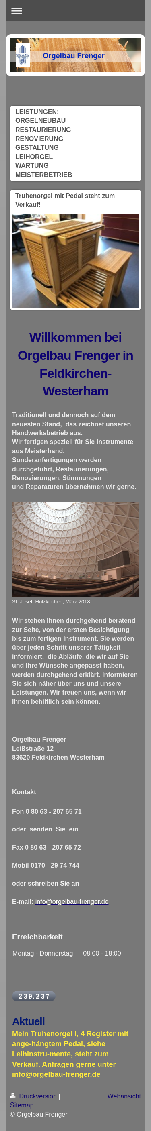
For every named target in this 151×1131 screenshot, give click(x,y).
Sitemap (22, 1105)
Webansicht (124, 1096)
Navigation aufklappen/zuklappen (75, 10)
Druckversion (34, 1096)
